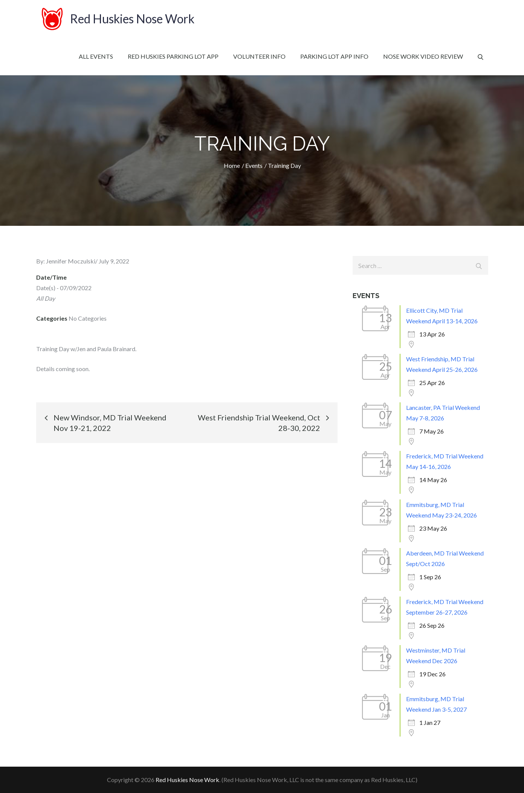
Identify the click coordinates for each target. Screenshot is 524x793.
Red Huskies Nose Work (132, 18)
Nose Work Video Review (423, 56)
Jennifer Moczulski (70, 261)
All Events (96, 56)
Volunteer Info (259, 56)
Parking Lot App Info (334, 56)
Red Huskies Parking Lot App (173, 56)
